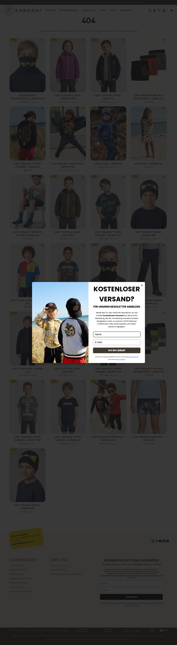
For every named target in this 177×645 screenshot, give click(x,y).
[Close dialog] (142, 285)
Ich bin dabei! (116, 350)
